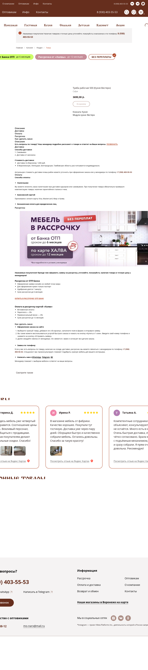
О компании (8, 3)
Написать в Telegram (36, 592)
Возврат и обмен (88, 591)
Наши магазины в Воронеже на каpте (102, 602)
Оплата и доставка (89, 585)
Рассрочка (83, 578)
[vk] (132, 4)
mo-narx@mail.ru (34, 626)
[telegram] (137, 4)
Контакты (47, 3)
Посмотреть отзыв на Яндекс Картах (69, 461)
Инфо (36, 3)
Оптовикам (23, 3)
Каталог (29, 48)
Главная (19, 48)
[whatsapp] (143, 4)
